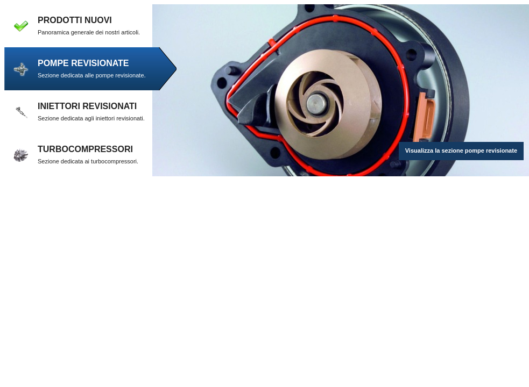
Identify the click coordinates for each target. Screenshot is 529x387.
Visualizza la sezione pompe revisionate (461, 150)
